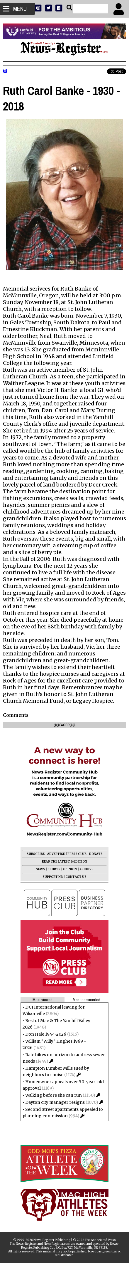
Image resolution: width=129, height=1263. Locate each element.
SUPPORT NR (53, 877)
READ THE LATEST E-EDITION (64, 861)
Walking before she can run (53, 1095)
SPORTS (53, 869)
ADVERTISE (56, 854)
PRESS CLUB (76, 854)
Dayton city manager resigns (55, 1102)
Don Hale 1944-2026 (45, 1034)
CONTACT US (75, 877)
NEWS (40, 869)
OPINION (70, 869)
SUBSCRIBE (36, 854)
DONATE (95, 854)
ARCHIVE (86, 869)
